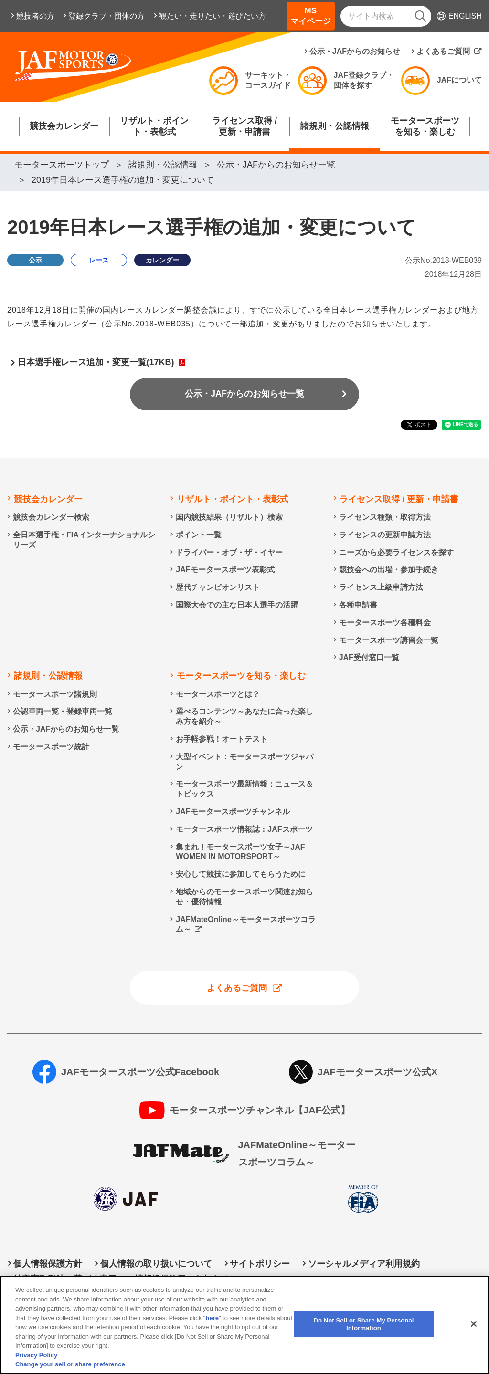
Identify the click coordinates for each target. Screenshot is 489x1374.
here (211, 1327)
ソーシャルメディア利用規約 (364, 1264)
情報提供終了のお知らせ (182, 1279)
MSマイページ (310, 16)
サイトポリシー (260, 1264)
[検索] (420, 16)
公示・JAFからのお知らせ (354, 51)
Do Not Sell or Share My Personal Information (340, 1279)
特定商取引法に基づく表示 (65, 1279)
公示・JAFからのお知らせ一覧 (244, 394)
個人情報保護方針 (47, 1264)
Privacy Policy (36, 1364)
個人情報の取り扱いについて (156, 1264)
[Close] (473, 1333)
